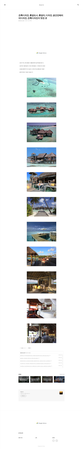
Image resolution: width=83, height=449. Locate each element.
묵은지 (22, 392)
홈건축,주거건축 (22, 352)
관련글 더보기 (62, 374)
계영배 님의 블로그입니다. (25, 393)
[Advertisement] (41, 34)
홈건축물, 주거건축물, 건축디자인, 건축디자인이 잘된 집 (29, 358)
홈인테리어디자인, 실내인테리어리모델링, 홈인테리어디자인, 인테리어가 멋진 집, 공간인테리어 (35, 360)
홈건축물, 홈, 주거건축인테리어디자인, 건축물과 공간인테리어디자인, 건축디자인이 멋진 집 (34, 355)
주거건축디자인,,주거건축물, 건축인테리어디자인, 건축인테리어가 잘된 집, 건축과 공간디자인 (35, 363)
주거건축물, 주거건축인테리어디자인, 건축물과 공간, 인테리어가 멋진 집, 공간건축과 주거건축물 (35, 366)
